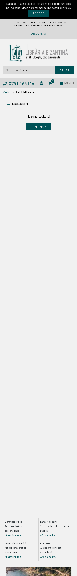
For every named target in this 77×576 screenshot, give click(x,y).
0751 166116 (18, 83)
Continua (38, 126)
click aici (65, 7)
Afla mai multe (13, 535)
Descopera (38, 33)
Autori (7, 92)
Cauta (65, 70)
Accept (38, 13)
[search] (29, 70)
